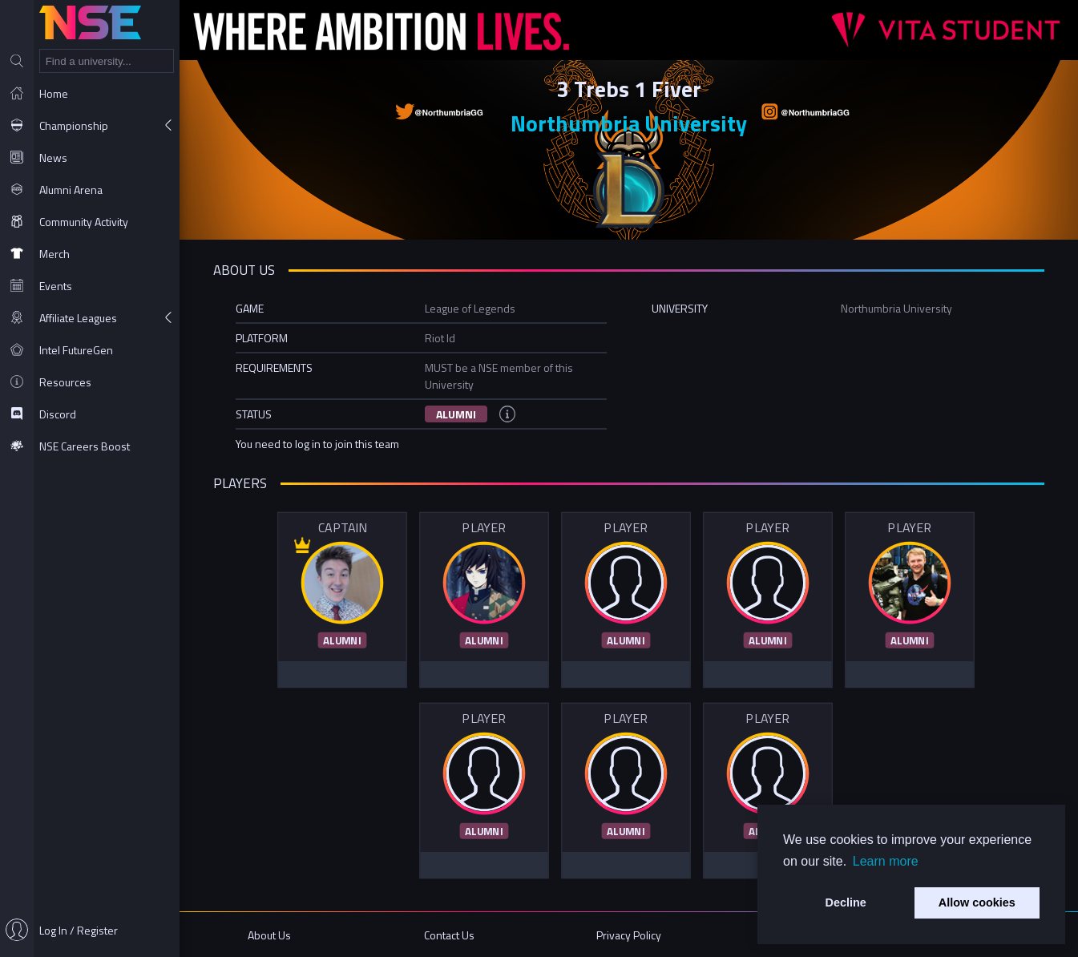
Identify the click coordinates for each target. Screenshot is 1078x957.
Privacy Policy (628, 935)
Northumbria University (629, 123)
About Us (269, 935)
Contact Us (449, 935)
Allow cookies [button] (977, 902)
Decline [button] (846, 902)
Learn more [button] (886, 861)
